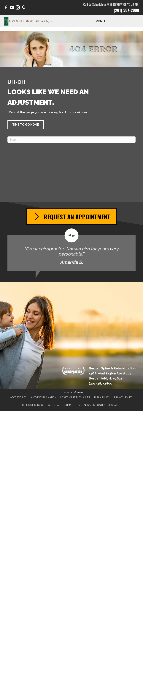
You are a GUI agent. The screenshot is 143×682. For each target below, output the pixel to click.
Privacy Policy (123, 397)
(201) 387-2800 (126, 10)
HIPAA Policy (102, 397)
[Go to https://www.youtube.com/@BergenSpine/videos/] (12, 8)
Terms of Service (33, 405)
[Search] (71, 139)
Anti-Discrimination (43, 397)
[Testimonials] (71, 250)
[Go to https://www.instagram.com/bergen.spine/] (18, 8)
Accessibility (18, 397)
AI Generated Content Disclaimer (100, 405)
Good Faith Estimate (61, 405)
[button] (25, 124)
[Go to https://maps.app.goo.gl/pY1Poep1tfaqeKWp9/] (24, 8)
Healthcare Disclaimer (75, 397)
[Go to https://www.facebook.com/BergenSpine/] (6, 8)
